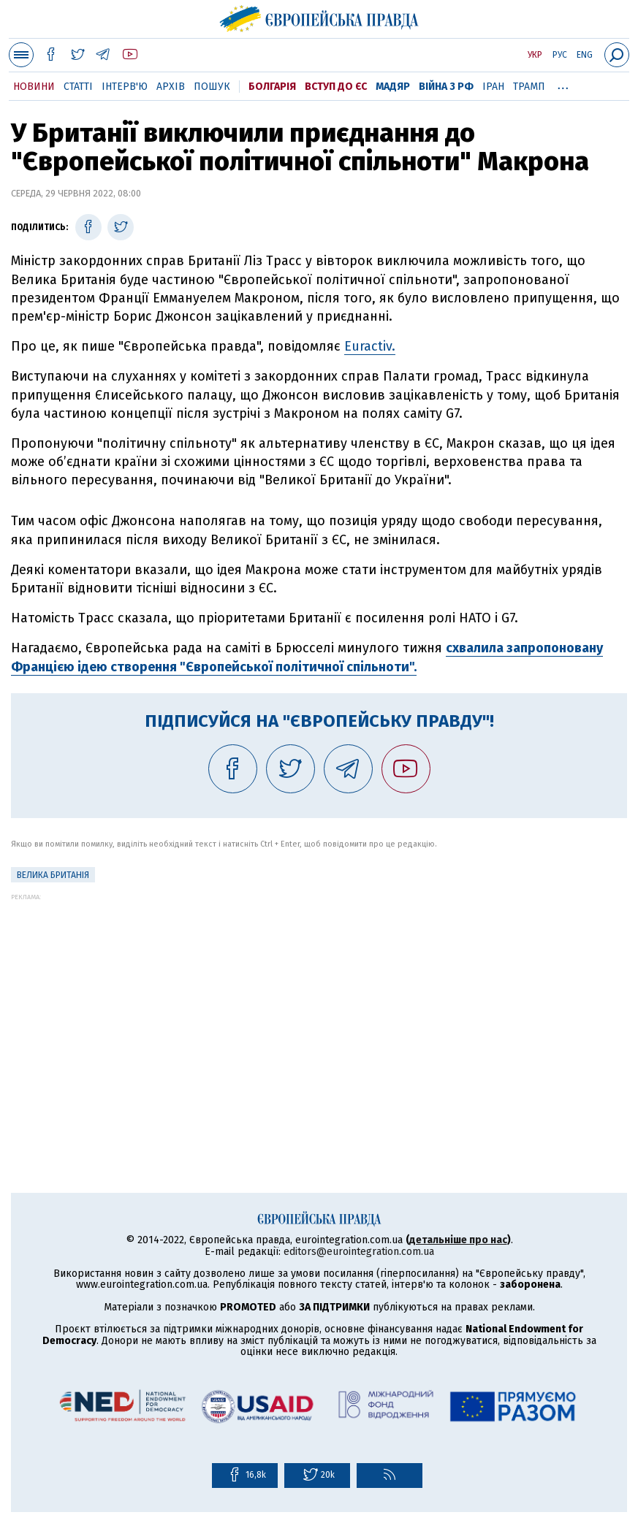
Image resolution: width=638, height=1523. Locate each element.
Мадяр (393, 86)
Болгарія (272, 86)
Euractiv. (369, 346)
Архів (170, 86)
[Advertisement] (319, 1003)
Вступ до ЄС (336, 86)
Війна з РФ (446, 86)
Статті (78, 86)
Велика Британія (53, 875)
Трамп (529, 86)
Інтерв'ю (125, 86)
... (563, 84)
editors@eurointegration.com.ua (359, 1251)
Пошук (212, 86)
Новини (34, 86)
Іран (493, 86)
